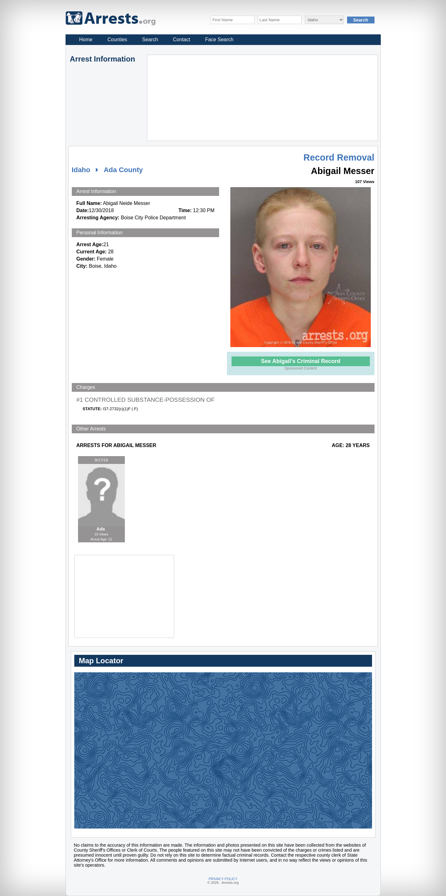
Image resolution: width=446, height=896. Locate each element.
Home (86, 39)
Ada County (123, 170)
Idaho (81, 170)
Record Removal (338, 157)
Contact (181, 39)
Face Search (219, 39)
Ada (101, 528)
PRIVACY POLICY (222, 879)
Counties (117, 39)
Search (150, 39)
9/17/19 (101, 460)
